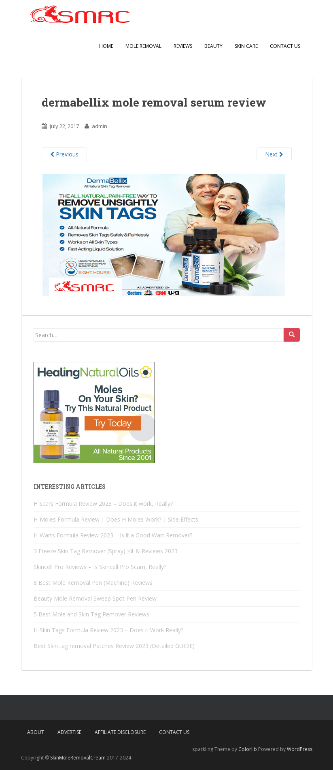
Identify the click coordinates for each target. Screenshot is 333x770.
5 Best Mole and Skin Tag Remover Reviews (91, 614)
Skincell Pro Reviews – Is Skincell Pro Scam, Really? (100, 567)
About (35, 732)
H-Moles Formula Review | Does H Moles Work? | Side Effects (116, 519)
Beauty (213, 46)
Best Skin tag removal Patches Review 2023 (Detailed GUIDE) (114, 646)
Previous (64, 154)
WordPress (299, 749)
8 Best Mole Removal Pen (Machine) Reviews (93, 582)
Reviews (183, 46)
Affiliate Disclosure (120, 732)
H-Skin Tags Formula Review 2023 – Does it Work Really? (108, 630)
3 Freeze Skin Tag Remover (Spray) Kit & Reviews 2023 (106, 551)
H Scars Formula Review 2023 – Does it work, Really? (103, 503)
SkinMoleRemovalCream (78, 757)
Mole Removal (143, 46)
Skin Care (246, 46)
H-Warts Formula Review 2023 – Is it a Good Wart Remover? (113, 535)
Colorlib (247, 749)
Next (274, 154)
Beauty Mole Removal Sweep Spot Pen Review (95, 598)
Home (106, 46)
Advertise (69, 732)
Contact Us (285, 46)
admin (99, 126)
